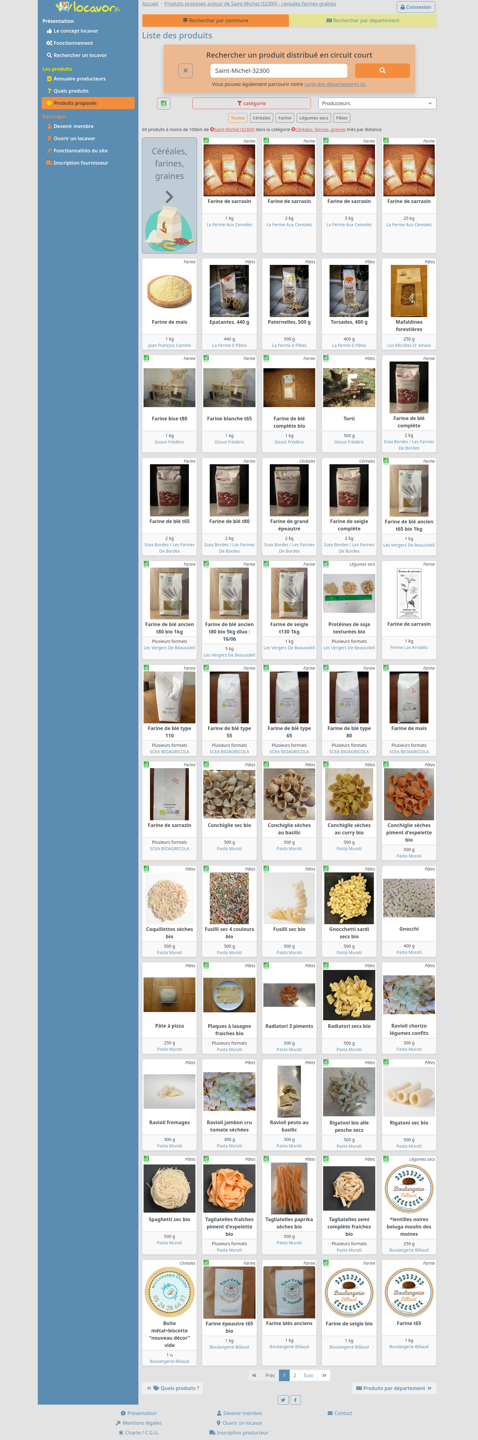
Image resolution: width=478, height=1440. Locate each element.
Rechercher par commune (215, 20)
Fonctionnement (69, 43)
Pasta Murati (229, 848)
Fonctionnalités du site (77, 150)
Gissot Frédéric (169, 442)
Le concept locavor (72, 30)
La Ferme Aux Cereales (229, 224)
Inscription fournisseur (77, 162)
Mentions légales (138, 1423)
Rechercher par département (363, 20)
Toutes (238, 118)
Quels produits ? (172, 1388)
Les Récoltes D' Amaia (409, 345)
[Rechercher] (382, 70)
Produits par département (394, 1388)
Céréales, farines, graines (318, 129)
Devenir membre (70, 126)
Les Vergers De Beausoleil (409, 545)
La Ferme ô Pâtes (229, 345)
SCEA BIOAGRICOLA (169, 751)
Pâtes (342, 118)
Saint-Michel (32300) (232, 129)
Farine (284, 118)
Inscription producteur (239, 1432)
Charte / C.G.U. (138, 1432)
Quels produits (67, 90)
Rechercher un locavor (76, 55)
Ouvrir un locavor (70, 138)
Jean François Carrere (169, 345)
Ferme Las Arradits (409, 647)
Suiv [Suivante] (308, 1375)
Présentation (138, 1413)
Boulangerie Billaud (409, 1250)
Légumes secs (313, 118)
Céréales (261, 118)
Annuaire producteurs (76, 78)
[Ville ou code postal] (279, 70)
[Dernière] (323, 1375)
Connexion (416, 7)
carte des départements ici (334, 84)
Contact (339, 1413)
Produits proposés (71, 103)
